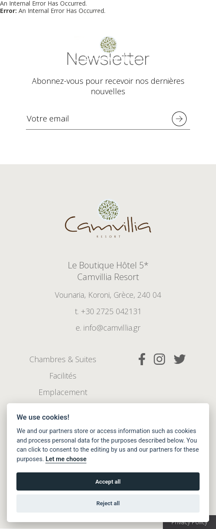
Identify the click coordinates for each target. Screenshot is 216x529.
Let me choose (65, 459)
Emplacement (62, 392)
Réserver (106, 15)
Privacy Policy (189, 522)
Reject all (108, 503)
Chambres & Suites (62, 359)
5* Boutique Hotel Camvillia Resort (108, 52)
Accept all (108, 481)
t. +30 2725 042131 (108, 311)
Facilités (62, 376)
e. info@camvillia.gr (108, 328)
